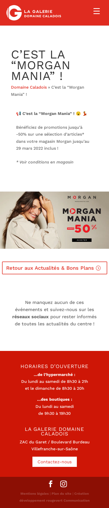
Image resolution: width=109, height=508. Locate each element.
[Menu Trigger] (97, 11)
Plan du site (61, 493)
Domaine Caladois (29, 87)
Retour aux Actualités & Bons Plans (50, 268)
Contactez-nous (55, 461)
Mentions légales (34, 493)
